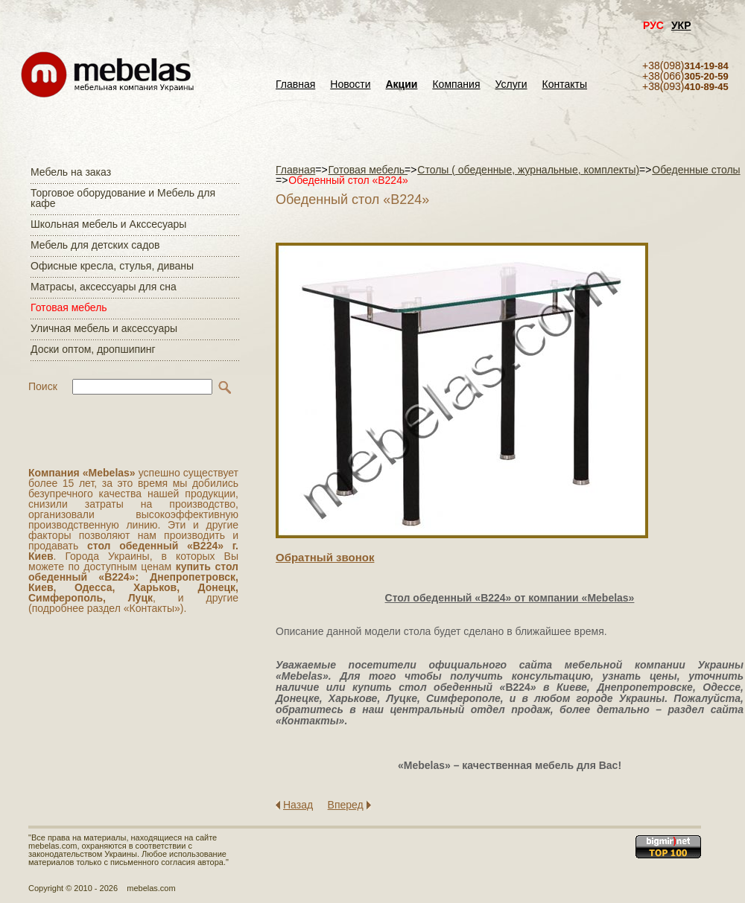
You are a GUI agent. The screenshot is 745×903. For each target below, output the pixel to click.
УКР (681, 25)
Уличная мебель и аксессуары (104, 328)
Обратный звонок (325, 557)
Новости (350, 84)
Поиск (42, 386)
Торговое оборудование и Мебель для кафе (123, 198)
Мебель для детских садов (95, 245)
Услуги (511, 84)
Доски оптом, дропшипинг (93, 349)
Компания (456, 84)
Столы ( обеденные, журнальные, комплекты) (528, 170)
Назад (298, 805)
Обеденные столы (696, 170)
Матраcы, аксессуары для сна (104, 287)
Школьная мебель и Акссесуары (108, 224)
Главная (295, 84)
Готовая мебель (69, 307)
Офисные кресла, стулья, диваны (112, 266)
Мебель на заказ (71, 172)
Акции (402, 84)
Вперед (346, 805)
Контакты (564, 84)
